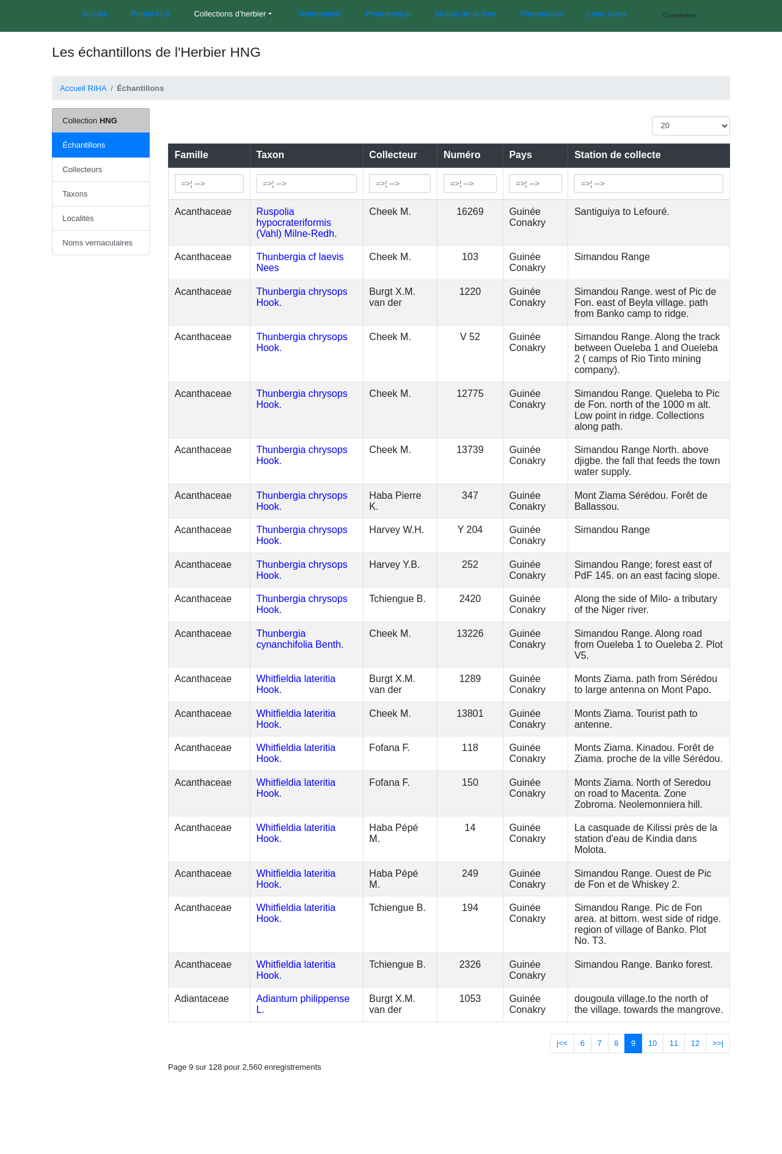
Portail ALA (150, 13)
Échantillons (83, 145)
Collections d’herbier (230, 13)
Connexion (679, 15)
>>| (718, 1043)
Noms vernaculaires (97, 242)
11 (674, 1043)
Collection (89, 120)
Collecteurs (82, 169)
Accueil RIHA (83, 88)
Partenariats (541, 13)
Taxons (74, 193)
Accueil (94, 13)
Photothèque (388, 13)
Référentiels (320, 13)
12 (695, 1043)
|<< (562, 1043)
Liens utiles (606, 13)
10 (652, 1043)
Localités (77, 218)
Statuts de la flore (465, 13)
